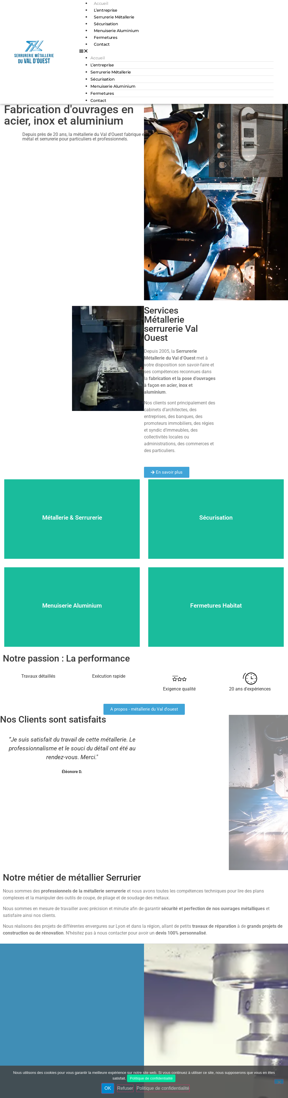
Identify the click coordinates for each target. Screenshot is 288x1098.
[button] (176, 51)
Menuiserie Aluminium (116, 30)
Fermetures (105, 37)
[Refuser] (279, 1081)
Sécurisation (106, 23)
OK (107, 1088)
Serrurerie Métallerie (114, 17)
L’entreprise (105, 10)
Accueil (101, 3)
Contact (101, 44)
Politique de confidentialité (151, 1078)
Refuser (125, 1088)
